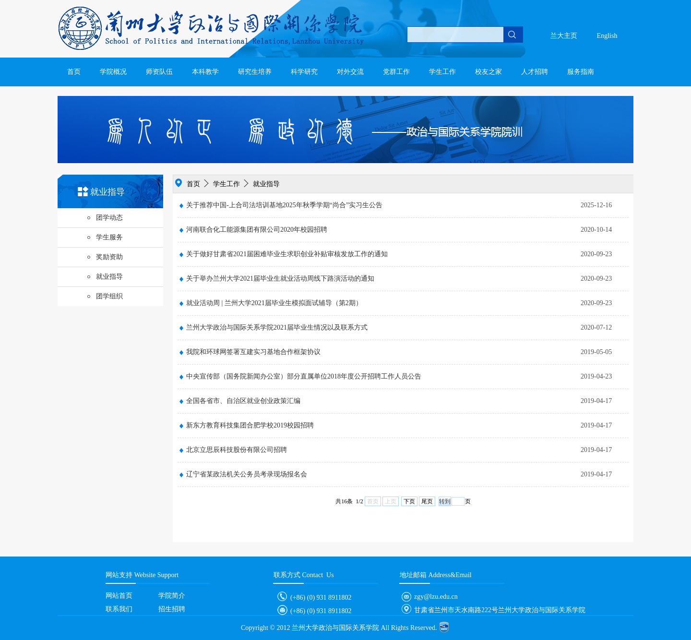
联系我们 (119, 609)
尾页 (427, 501)
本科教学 (205, 71)
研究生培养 (255, 71)
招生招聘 (171, 609)
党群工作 (396, 71)
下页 (409, 501)
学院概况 (113, 71)
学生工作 (442, 71)
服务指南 (580, 71)
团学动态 (104, 217)
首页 (74, 71)
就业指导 (104, 276)
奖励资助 (104, 257)
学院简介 (171, 595)
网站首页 (119, 595)
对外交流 (350, 71)
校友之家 (488, 71)
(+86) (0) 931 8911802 (313, 597)
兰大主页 (563, 35)
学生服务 (104, 237)
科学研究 (304, 71)
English (607, 35)
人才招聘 (534, 71)
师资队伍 (159, 71)
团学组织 (104, 296)
